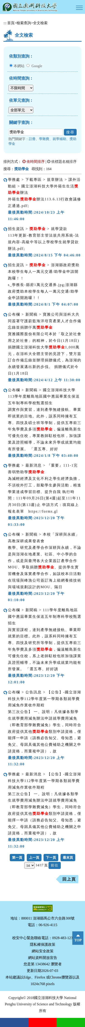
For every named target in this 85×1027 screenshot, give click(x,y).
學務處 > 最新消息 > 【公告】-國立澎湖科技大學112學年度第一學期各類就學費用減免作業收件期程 (44, 780)
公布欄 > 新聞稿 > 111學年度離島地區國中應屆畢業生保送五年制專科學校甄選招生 (44, 616)
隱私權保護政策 (42, 944)
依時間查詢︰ (21, 78)
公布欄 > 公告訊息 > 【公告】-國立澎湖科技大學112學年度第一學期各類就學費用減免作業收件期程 (44, 698)
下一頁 (51, 857)
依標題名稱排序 (62, 162)
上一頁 (34, 857)
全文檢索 (40, 23)
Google (37, 66)
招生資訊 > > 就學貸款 (37, 229)
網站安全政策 (42, 951)
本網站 (19, 66)
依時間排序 (33, 162)
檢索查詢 (24, 23)
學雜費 (44, 139)
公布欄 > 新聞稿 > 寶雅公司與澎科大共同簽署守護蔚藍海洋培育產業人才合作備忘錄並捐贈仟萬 (44, 321)
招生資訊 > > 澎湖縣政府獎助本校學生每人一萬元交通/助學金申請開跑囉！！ (44, 271)
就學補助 (59, 139)
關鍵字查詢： (21, 122)
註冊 (32, 139)
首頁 (11, 23)
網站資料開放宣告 (42, 958)
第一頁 (17, 857)
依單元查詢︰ (21, 100)
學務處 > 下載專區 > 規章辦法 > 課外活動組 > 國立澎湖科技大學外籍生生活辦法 (44, 186)
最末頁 (68, 857)
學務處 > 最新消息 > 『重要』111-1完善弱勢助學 (43, 468)
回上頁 (69, 879)
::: (4, 23)
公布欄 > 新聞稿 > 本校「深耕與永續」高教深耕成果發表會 (44, 537)
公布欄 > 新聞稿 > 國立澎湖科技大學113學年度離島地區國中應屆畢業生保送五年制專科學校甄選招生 (44, 396)
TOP (78, 940)
